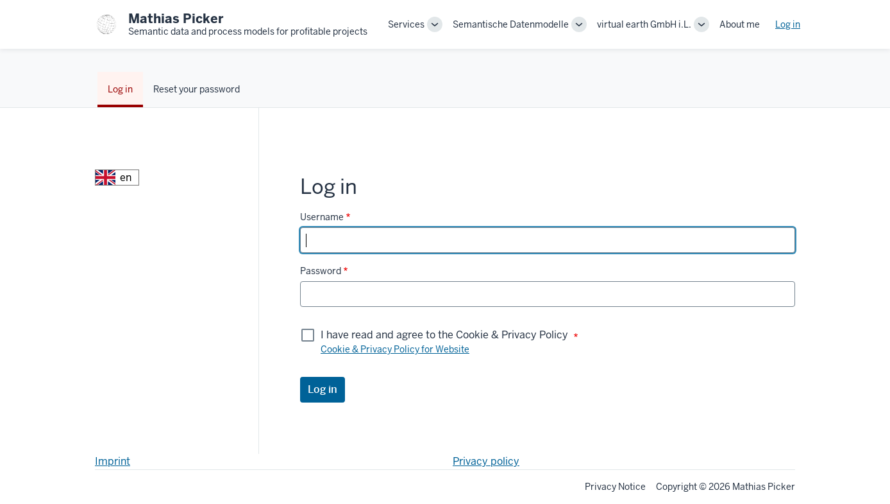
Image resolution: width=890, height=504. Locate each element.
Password (320, 271)
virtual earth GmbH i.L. (644, 24)
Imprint (112, 461)
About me (739, 24)
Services (406, 24)
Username (322, 217)
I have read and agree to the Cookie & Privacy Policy (444, 335)
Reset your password (196, 89)
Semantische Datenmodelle (511, 24)
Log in (787, 24)
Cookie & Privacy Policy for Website (395, 349)
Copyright (676, 486)
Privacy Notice (615, 486)
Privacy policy (486, 461)
